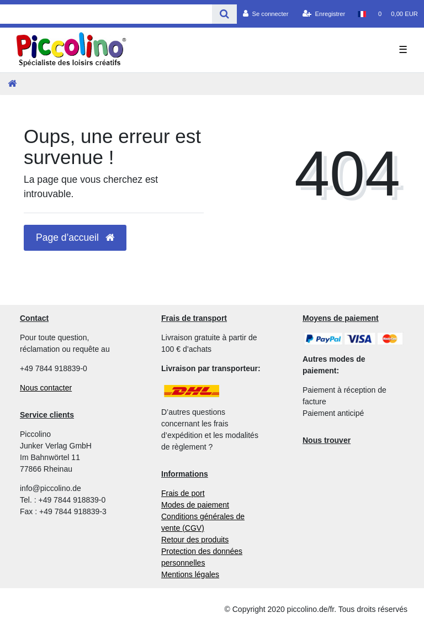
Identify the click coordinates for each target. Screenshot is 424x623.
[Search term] (106, 14)
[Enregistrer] (324, 14)
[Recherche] (224, 14)
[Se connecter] (266, 14)
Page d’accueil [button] (75, 237)
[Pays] (361, 14)
